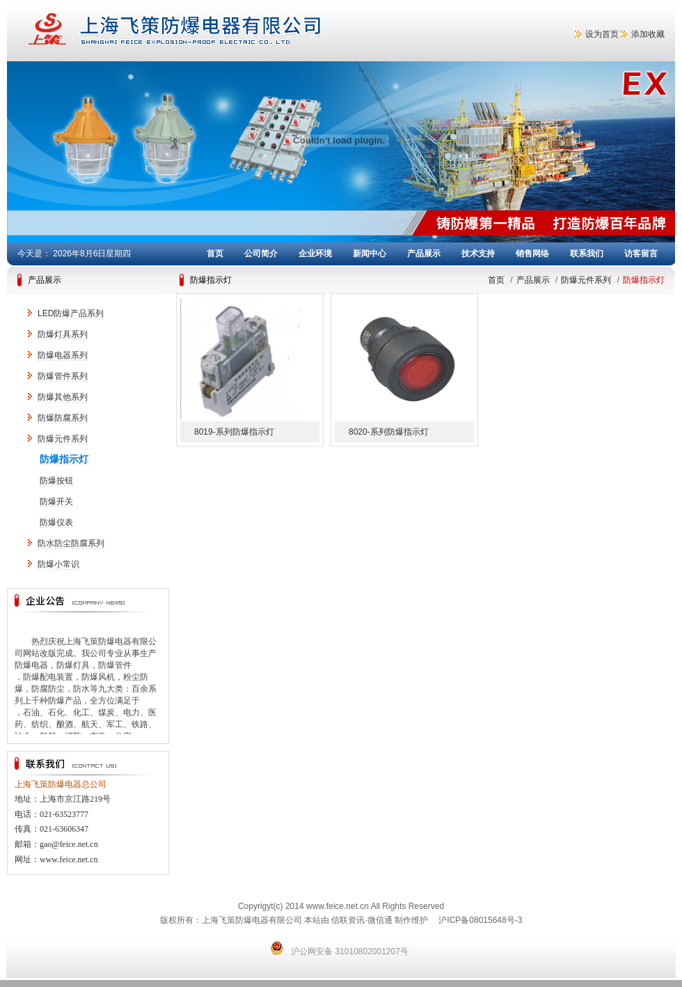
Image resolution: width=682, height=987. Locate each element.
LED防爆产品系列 (71, 313)
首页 (215, 253)
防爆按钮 (56, 480)
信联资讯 (348, 920)
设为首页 (602, 34)
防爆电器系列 (63, 355)
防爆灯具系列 (63, 334)
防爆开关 (56, 501)
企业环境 (315, 253)
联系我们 (586, 253)
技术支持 (478, 253)
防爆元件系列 (63, 439)
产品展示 (424, 253)
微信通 (379, 920)
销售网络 (532, 253)
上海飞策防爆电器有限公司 (229, 30)
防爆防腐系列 (63, 418)
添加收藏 (648, 34)
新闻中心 (369, 253)
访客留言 (641, 253)
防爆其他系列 (63, 397)
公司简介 (261, 253)
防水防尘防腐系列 (71, 543)
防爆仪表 (56, 522)
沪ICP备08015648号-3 (480, 920)
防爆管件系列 (63, 376)
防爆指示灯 (64, 459)
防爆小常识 (58, 564)
